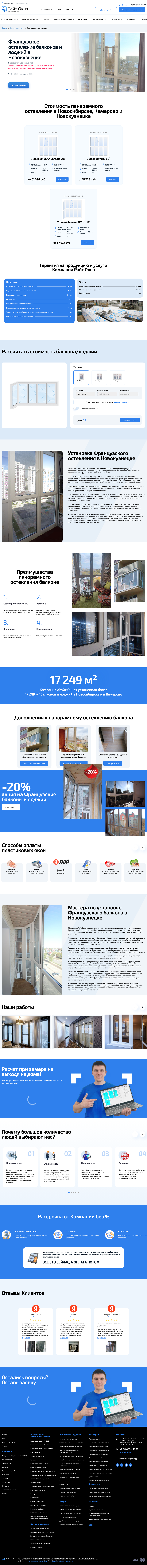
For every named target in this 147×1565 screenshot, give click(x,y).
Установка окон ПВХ (37, 1456)
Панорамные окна (36, 1452)
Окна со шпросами (37, 1501)
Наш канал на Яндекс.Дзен (126, 1465)
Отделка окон (64, 1484)
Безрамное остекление (38, 1513)
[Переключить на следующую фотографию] (142, 1007)
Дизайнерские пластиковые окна (42, 1486)
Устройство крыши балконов (40, 1543)
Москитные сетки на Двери (98, 1462)
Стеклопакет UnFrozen (38, 1505)
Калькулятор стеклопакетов (69, 1477)
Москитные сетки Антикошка (99, 1450)
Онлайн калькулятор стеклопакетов (72, 1460)
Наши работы (46, 9)
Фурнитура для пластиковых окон (71, 1456)
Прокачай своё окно (37, 1509)
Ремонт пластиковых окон (68, 1439)
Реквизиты (5, 1475)
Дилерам (5, 1467)
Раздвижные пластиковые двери (71, 1525)
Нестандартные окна (37, 1490)
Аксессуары (94, 1434)
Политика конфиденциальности (38, 1561)
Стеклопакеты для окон (67, 1473)
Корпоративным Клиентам (11, 1471)
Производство (7, 1459)
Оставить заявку (11, 807)
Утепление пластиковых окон (69, 1488)
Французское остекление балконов (42, 1532)
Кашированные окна (37, 1494)
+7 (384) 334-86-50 (138, 4)
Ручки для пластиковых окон (99, 1480)
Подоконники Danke (66, 1496)
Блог (3, 1438)
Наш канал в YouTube (130, 1465)
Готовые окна (35, 1460)
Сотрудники (6, 1482)
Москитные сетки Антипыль (98, 1454)
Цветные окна (35, 1498)
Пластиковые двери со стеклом (70, 1513)
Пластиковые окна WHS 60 (39, 1441)
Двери (62, 1501)
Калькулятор (95, 1484)
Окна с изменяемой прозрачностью (43, 1475)
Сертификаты (6, 1463)
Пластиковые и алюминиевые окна (40, 1435)
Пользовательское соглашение (62, 1561)
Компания (7, 1451)
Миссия (4, 1446)
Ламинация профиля (90, 408)
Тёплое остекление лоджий (40, 1528)
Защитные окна (35, 1482)
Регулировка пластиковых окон (70, 1446)
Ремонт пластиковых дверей (69, 1469)
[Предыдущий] (135, 848)
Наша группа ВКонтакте (121, 1465)
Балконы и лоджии (39, 1524)
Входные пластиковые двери (69, 1506)
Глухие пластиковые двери (68, 1517)
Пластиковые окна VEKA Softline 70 (42, 1448)
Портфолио (5, 1486)
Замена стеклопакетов (67, 1481)
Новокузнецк (8, 3)
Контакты (69, 9)
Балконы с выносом (37, 1540)
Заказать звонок (125, 1452)
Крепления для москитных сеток (100, 1473)
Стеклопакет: (124, 390)
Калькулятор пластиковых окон (100, 1496)
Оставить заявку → (121, 402)
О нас (59, 9)
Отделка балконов (36, 1547)
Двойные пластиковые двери (69, 1521)
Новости (4, 1435)
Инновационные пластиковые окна (42, 1471)
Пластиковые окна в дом (39, 1464)
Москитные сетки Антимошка (99, 1458)
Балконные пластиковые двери (70, 1509)
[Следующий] (142, 848)
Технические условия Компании (100, 1519)
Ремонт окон (84, 293)
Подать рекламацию (96, 1510)
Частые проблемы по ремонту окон (71, 1443)
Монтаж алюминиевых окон (90, 290)
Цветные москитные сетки (98, 1465)
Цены (144, 19)
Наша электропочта (117, 1465)
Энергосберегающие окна (39, 1479)
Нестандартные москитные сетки (100, 1469)
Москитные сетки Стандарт (98, 1446)
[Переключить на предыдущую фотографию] (135, 1007)
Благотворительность (9, 1490)
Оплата (91, 1506)
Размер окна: (102, 390)
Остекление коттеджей (38, 1467)
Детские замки (94, 1477)
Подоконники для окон (67, 1492)
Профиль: (80, 390)
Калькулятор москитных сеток (99, 1443)
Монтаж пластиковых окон (90, 286)
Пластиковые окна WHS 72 (39, 1445)
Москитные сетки (95, 1439)
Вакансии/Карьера (8, 1442)
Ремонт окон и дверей (70, 1434)
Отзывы (4, 1493)
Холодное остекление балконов (41, 1536)
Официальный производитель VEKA (14, 1456)
